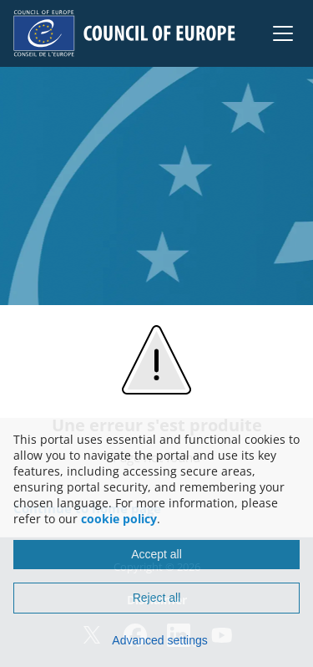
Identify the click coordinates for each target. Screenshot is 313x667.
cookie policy (119, 519)
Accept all (156, 554)
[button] (283, 33)
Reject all (157, 597)
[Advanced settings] (156, 640)
